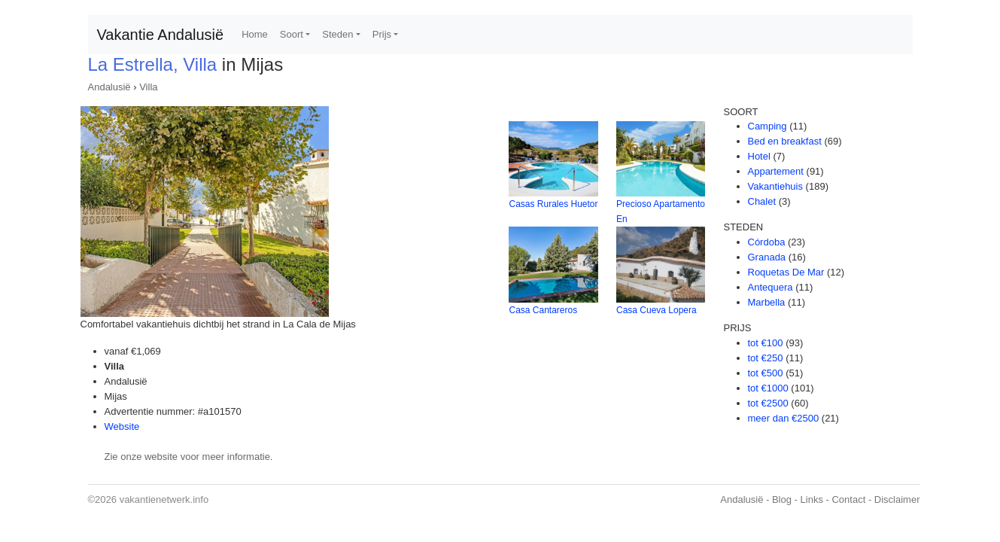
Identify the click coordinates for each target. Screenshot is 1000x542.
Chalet (762, 201)
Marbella (767, 302)
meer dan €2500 (783, 418)
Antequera (770, 287)
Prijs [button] (381, 34)
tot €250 (765, 358)
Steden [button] (337, 34)
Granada (767, 257)
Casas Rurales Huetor (553, 204)
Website (122, 426)
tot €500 (765, 373)
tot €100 (765, 343)
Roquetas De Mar (786, 272)
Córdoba (767, 242)
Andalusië (109, 87)
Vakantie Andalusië (160, 34)
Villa (148, 87)
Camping (767, 126)
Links (812, 499)
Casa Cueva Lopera (656, 310)
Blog (782, 499)
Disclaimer (897, 499)
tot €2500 (768, 403)
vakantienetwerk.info (164, 499)
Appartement (776, 171)
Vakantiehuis (775, 186)
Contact (848, 499)
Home (255, 34)
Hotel (759, 156)
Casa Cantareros (543, 310)
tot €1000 (768, 388)
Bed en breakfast (785, 141)
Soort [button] (291, 34)
